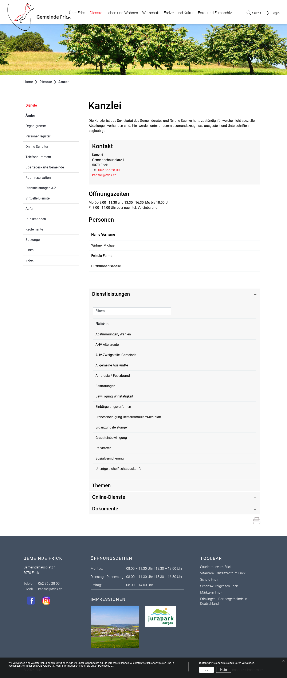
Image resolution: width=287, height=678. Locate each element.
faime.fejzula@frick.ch (222, 256)
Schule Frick (209, 580)
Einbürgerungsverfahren (113, 407)
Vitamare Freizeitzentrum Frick (222, 573)
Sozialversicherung (109, 458)
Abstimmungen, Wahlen (113, 334)
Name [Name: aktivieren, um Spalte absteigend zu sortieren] (100, 323)
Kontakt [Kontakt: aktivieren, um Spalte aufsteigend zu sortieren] (211, 235)
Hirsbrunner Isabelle (106, 266)
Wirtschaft (151, 13)
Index (29, 260)
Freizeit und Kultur (179, 13)
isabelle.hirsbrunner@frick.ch (227, 266)
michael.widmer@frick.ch (224, 245)
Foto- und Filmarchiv (215, 13)
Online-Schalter (36, 147)
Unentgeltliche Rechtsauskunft (118, 469)
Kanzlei (193, 334)
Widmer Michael (103, 245)
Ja (206, 670)
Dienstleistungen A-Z (40, 188)
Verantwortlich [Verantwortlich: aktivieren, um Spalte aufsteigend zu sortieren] (199, 323)
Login (275, 13)
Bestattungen (105, 386)
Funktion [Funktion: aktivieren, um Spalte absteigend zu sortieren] (138, 235)
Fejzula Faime (101, 256)
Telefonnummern (38, 157)
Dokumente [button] (105, 509)
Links (29, 250)
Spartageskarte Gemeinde (44, 167)
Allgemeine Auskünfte (111, 365)
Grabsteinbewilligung (111, 438)
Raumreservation (38, 178)
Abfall (29, 209)
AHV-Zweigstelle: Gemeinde (115, 355)
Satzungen (33, 240)
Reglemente (34, 229)
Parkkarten (103, 448)
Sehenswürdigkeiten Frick (219, 586)
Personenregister (37, 136)
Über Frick (77, 13)
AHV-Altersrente (107, 345)
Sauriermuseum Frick (216, 567)
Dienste (96, 13)
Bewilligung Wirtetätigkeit (114, 396)
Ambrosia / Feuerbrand (112, 376)
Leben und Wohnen (122, 13)
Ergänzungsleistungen (112, 427)
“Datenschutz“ (105, 665)
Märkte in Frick (211, 592)
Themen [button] (101, 485)
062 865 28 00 (109, 170)
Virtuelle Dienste (37, 198)
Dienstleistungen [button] (111, 294)
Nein (223, 670)
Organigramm (35, 126)
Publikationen (35, 219)
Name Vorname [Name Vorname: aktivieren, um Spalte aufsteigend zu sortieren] (103, 235)
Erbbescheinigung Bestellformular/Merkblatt (128, 417)
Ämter (40, 115)
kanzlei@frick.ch (104, 175)
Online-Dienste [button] (108, 497)
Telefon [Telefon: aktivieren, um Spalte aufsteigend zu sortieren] (229, 323)
